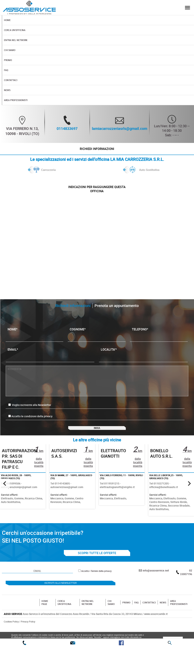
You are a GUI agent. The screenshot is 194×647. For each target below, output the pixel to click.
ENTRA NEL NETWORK (88, 614)
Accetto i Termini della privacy (96, 582)
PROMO (126, 613)
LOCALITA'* (143, 360)
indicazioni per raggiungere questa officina (97, 194)
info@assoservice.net (156, 582)
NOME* (35, 339)
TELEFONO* (159, 339)
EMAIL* (50, 360)
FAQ (136, 613)
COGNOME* (97, 339)
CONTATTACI (149, 613)
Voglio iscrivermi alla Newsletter (29, 411)
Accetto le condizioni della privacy (31, 422)
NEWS (163, 613)
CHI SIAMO (111, 614)
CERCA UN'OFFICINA (64, 614)
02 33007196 (186, 583)
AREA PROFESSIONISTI (178, 614)
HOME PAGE (44, 614)
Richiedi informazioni (97, 150)
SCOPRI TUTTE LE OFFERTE (97, 564)
